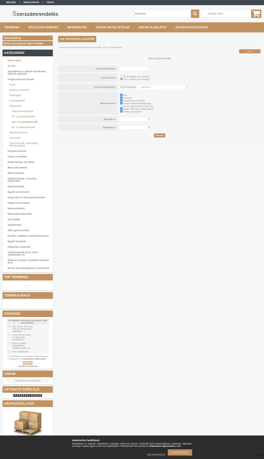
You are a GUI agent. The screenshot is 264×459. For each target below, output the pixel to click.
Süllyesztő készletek (22, 111)
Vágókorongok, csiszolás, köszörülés (22, 179)
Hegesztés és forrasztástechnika (26, 197)
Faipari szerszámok (19, 203)
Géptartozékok (16, 186)
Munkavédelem (16, 208)
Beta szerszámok (17, 167)
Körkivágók (15, 95)
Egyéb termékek (17, 241)
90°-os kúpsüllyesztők (23, 116)
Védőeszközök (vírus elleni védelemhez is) (23, 253)
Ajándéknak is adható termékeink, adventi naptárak (27, 72)
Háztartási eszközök (19, 246)
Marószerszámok (18, 132)
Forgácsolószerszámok (21, 79)
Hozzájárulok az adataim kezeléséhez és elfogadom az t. (28, 357)
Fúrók (12, 84)
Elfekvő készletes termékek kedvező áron (28, 261)
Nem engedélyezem (156, 454)
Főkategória (64, 47)
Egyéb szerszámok (18, 192)
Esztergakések (17, 100)
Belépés (11, 2)
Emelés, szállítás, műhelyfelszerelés (28, 235)
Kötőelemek (14, 224)
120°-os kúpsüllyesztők (25, 122)
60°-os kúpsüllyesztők (23, 127)
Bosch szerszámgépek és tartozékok (28, 268)
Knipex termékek (17, 156)
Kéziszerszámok (17, 151)
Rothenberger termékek (21, 162)
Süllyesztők (15, 106)
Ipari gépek (14, 219)
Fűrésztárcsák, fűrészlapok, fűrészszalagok (23, 144)
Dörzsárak (14, 137)
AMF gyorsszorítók (18, 230)
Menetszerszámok (19, 90)
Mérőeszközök (16, 173)
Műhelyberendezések (20, 214)
